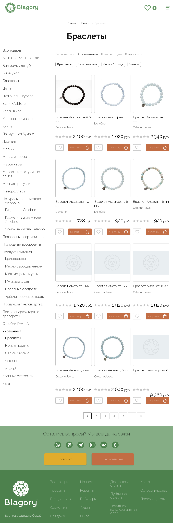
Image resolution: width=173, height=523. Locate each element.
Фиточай (10, 368)
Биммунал (11, 73)
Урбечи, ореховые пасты (24, 297)
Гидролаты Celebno (20, 210)
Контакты (147, 482)
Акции (85, 507)
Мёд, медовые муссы (22, 274)
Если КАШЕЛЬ (14, 104)
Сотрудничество (153, 490)
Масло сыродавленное (23, 266)
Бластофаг (11, 81)
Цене (119, 54)
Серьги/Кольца (17, 353)
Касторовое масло (18, 119)
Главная (72, 23)
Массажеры (12, 164)
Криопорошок (16, 259)
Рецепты (87, 490)
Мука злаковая (17, 281)
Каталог (85, 23)
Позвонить (65, 459)
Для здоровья (60, 499)
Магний (9, 149)
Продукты (58, 490)
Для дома (57, 516)
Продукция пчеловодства (23, 304)
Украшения (12, 331)
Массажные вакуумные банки (21, 174)
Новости (87, 482)
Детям (8, 88)
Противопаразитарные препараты (21, 314)
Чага (6, 383)
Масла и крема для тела (22, 157)
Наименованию (89, 54)
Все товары (12, 50)
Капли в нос (12, 111)
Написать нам (113, 459)
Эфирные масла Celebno (25, 229)
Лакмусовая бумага (18, 134)
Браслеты (13, 338)
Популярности (133, 54)
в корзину (75, 147)
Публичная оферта (119, 495)
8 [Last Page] (141, 416)
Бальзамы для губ (17, 66)
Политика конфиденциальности (123, 509)
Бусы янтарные (17, 346)
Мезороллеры (14, 191)
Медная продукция (17, 184)
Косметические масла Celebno (23, 219)
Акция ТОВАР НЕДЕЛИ (21, 58)
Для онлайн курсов (18, 96)
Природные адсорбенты (22, 244)
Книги (7, 126)
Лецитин (9, 141)
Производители (153, 499)
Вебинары (88, 499)
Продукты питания (17, 252)
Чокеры (11, 361)
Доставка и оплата (119, 483)
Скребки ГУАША (16, 324)
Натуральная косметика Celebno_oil (22, 201)
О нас (84, 516)
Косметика (58, 507)
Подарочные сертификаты (23, 237)
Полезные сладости (21, 289)
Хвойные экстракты (18, 376)
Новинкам (107, 54)
